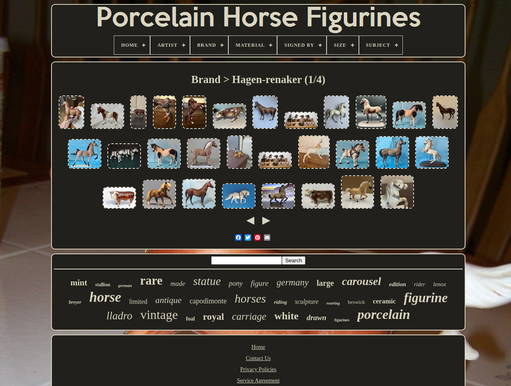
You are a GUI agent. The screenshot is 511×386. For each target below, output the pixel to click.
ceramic (384, 301)
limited (138, 301)
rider (419, 284)
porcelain (383, 314)
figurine (426, 298)
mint (79, 282)
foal (190, 319)
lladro (119, 316)
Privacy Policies (258, 369)
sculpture (307, 301)
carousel (361, 281)
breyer (75, 302)
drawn (317, 317)
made (177, 283)
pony (236, 283)
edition (397, 284)
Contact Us (258, 358)
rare (151, 280)
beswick (356, 302)
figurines (342, 320)
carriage (249, 316)
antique (168, 300)
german (125, 285)
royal (213, 316)
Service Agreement (258, 381)
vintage (159, 314)
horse (105, 297)
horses (250, 298)
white (286, 316)
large (325, 283)
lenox (439, 284)
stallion (102, 284)
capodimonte (208, 301)
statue (207, 281)
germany (293, 282)
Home (258, 347)
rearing (333, 303)
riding (280, 302)
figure (260, 283)
